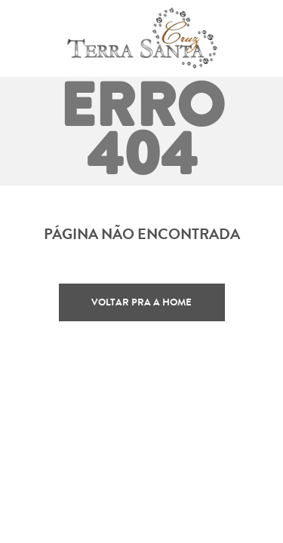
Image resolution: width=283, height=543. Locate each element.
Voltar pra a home (141, 302)
